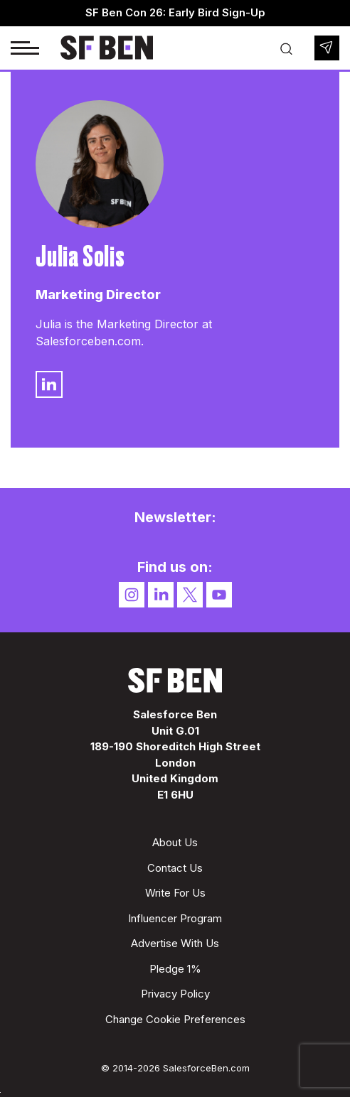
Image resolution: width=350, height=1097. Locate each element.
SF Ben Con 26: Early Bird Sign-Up (175, 12)
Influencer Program (175, 918)
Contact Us (175, 868)
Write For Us (175, 892)
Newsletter (327, 48)
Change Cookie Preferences (175, 1019)
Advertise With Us (175, 943)
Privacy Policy (175, 993)
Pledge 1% (175, 969)
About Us (175, 842)
